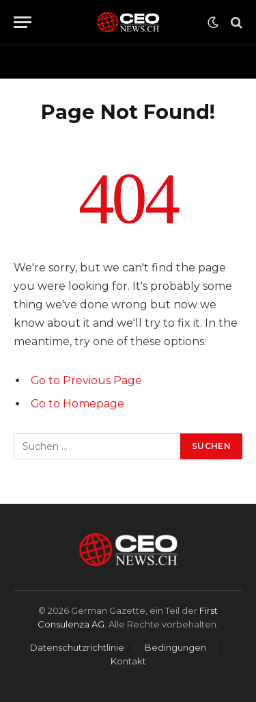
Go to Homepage (77, 403)
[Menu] (22, 22)
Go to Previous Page (86, 380)
